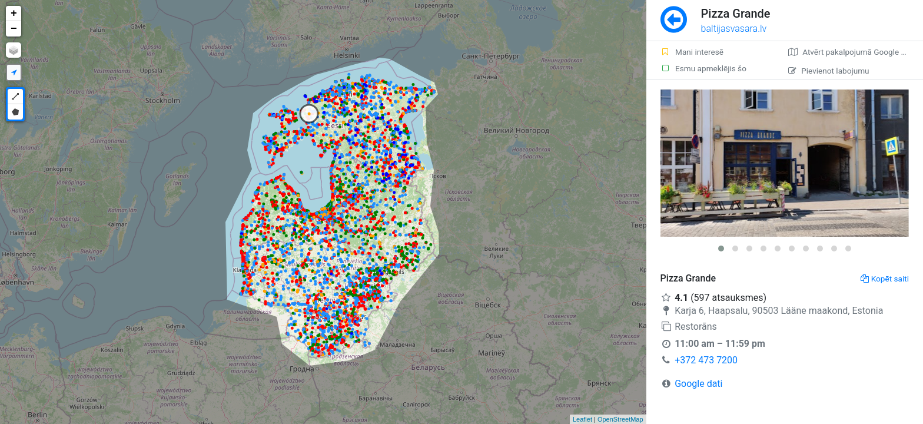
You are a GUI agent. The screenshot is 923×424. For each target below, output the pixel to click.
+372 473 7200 (706, 360)
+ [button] (14, 13)
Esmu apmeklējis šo (703, 68)
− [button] (14, 29)
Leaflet (582, 419)
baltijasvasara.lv (734, 28)
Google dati (698, 383)
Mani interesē (691, 52)
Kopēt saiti (885, 278)
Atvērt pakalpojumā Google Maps (854, 52)
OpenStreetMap (620, 419)
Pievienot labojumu (828, 70)
